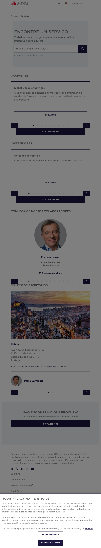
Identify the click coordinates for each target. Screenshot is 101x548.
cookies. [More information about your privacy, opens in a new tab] (89, 543)
